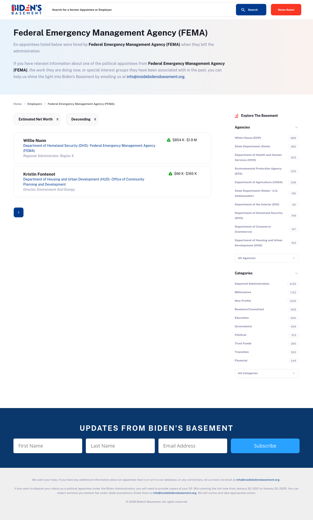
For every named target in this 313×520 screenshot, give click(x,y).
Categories (244, 273)
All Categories (248, 373)
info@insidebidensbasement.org (156, 76)
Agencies (242, 127)
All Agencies (247, 258)
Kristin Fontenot (39, 174)
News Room (286, 9)
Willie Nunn (34, 140)
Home (17, 104)
